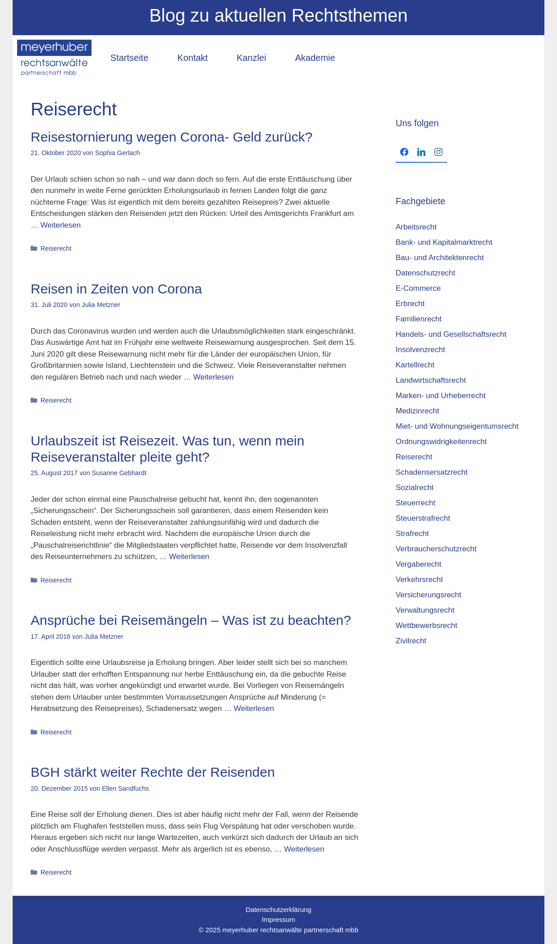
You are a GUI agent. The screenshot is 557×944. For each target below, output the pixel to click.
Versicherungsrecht (428, 595)
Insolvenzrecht (420, 349)
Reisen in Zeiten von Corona (116, 288)
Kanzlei (251, 58)
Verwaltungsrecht (425, 610)
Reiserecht (56, 248)
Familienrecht (419, 319)
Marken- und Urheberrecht (440, 395)
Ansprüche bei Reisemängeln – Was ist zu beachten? (191, 620)
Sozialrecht (415, 487)
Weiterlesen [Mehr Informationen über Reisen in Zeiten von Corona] (213, 377)
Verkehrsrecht (419, 579)
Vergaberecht (418, 564)
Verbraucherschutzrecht (436, 549)
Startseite (129, 58)
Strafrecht (412, 533)
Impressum (278, 919)
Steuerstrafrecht (423, 518)
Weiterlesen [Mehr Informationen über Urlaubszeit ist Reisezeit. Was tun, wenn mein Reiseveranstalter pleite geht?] (189, 556)
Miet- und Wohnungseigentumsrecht (457, 426)
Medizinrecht (417, 411)
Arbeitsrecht (416, 227)
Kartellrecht (415, 365)
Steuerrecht (415, 503)
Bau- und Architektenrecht (440, 257)
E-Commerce (418, 288)
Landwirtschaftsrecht (431, 380)
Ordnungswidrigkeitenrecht (441, 441)
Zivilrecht (411, 641)
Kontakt (192, 58)
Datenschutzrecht (425, 273)
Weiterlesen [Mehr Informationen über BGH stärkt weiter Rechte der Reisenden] (304, 849)
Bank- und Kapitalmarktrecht (444, 242)
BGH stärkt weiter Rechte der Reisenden (153, 772)
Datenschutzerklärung (278, 909)
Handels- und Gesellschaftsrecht (451, 334)
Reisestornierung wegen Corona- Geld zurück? (171, 136)
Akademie (315, 58)
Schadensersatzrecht (432, 472)
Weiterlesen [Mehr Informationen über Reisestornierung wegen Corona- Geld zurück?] (61, 225)
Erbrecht (410, 303)
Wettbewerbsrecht (426, 625)
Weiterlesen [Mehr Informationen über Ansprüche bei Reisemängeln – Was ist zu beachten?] (254, 708)
